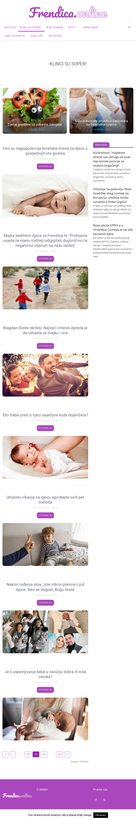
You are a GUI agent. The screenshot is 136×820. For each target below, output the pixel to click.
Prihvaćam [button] (100, 815)
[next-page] (67, 754)
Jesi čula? (10, 27)
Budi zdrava (55, 27)
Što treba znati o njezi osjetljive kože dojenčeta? (45, 415)
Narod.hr (101, 145)
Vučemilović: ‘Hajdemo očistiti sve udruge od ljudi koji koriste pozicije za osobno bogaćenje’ (112, 159)
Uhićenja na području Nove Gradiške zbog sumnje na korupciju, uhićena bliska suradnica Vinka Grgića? (112, 195)
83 (59, 754)
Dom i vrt (38, 35)
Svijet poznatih (15, 35)
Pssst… (74, 27)
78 (28, 754)
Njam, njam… (91, 27)
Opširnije (45, 166)
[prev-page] (5, 754)
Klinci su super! (31, 27)
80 (44, 754)
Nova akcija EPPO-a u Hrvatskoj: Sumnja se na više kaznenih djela (113, 229)
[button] (129, 27)
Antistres (55, 35)
